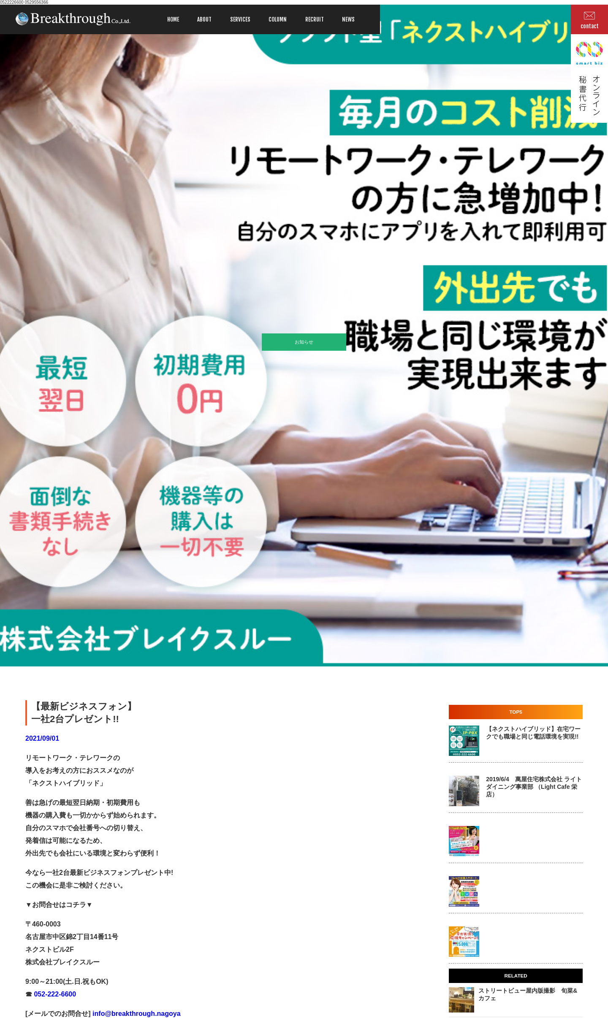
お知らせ (304, 341)
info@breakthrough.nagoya (136, 1013)
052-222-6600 (54, 994)
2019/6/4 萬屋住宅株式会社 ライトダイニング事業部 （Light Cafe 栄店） (533, 787)
